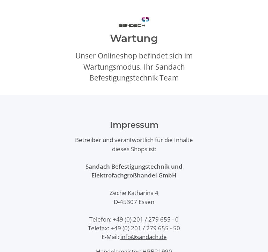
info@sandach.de (143, 237)
